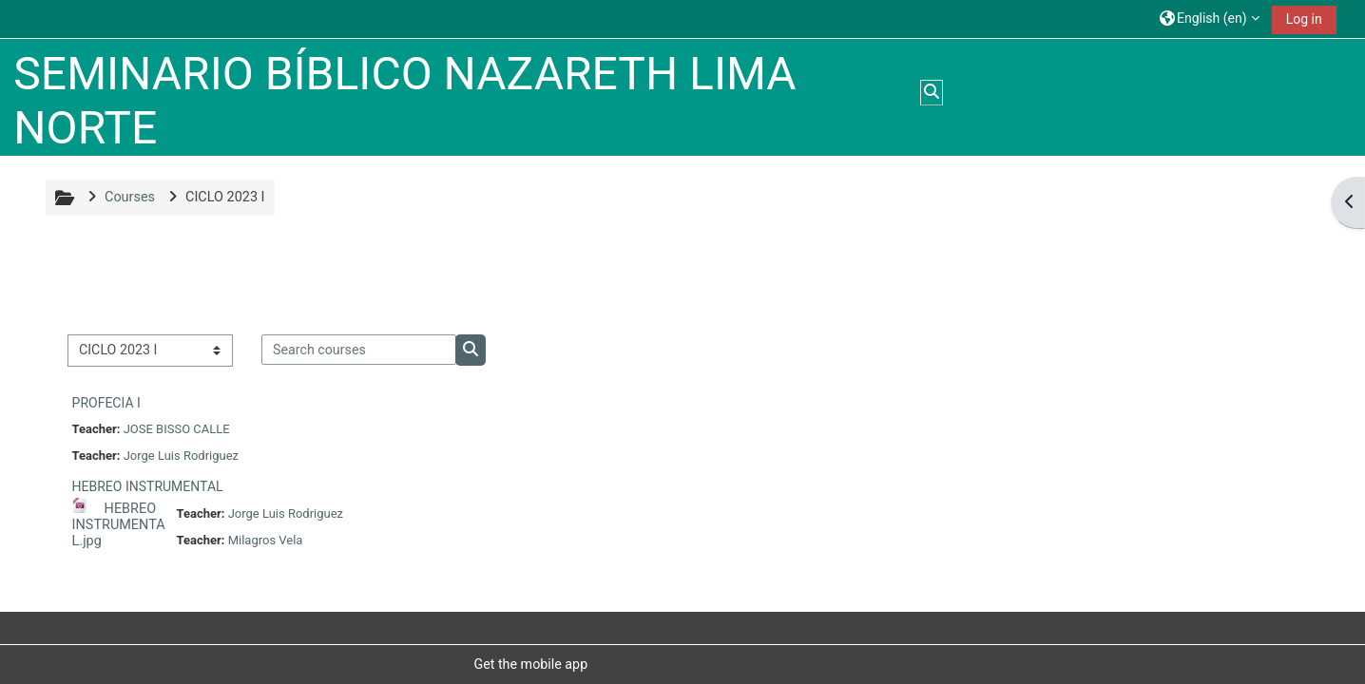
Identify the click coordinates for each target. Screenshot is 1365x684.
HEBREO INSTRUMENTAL (147, 486)
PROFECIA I (106, 402)
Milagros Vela (265, 540)
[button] (1209, 18)
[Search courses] (359, 349)
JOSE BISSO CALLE (177, 429)
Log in (1304, 19)
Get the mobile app (530, 664)
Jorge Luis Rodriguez (181, 455)
